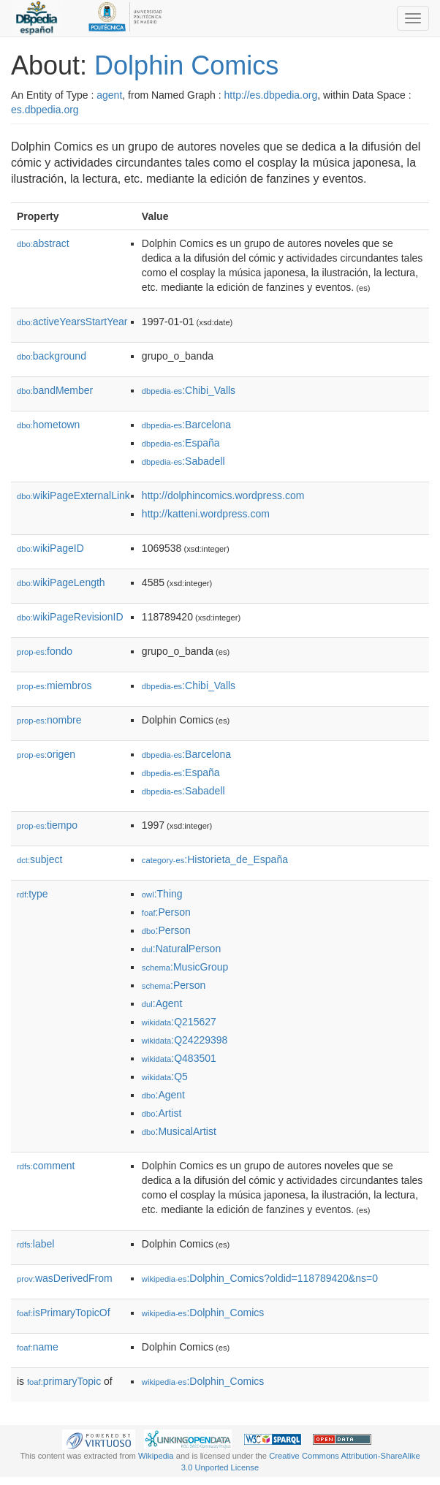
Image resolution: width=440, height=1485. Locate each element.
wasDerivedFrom (65, 1278)
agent (109, 95)
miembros (54, 685)
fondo (44, 651)
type (32, 894)
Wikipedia (156, 1455)
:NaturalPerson (181, 948)
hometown (48, 424)
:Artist (161, 1113)
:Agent (162, 1003)
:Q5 (165, 1076)
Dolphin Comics (186, 65)
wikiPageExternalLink (73, 495)
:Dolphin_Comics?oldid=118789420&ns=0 (260, 1278)
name (37, 1347)
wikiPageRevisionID (70, 617)
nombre (49, 720)
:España (181, 443)
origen (46, 754)
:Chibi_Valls (188, 390)
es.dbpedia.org (45, 109)
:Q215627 (179, 1022)
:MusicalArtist (179, 1131)
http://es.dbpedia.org (271, 95)
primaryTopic (64, 1381)
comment (46, 1165)
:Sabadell (183, 461)
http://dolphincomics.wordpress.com (223, 495)
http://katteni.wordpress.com (206, 514)
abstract (43, 243)
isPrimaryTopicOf (63, 1312)
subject (39, 859)
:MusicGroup (185, 967)
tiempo (47, 825)
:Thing (162, 894)
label (35, 1244)
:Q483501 (179, 1058)
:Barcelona (186, 424)
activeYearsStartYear (72, 321)
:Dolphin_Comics (203, 1312)
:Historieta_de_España (215, 859)
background (51, 356)
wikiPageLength (61, 582)
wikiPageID (50, 548)
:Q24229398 (185, 1040)
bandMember (55, 390)
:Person (166, 912)
